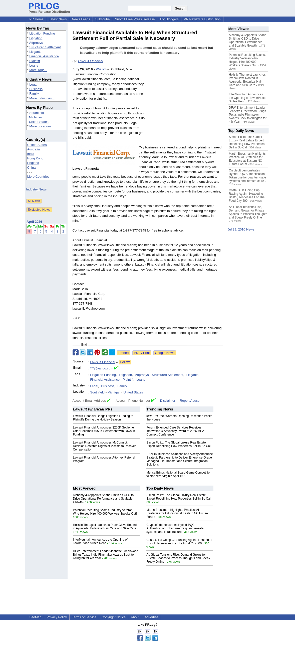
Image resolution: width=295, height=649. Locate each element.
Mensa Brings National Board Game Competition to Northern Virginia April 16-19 (178, 474)
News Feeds (81, 19)
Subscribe (102, 19)
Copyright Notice (114, 617)
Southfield (36, 113)
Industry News (36, 189)
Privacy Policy (57, 617)
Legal (33, 84)
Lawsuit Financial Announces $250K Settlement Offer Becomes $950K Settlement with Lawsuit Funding (105, 431)
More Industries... (41, 98)
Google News (164, 353)
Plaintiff (34, 61)
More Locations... (41, 126)
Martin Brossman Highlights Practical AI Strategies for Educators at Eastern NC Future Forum (177, 513)
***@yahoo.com (101, 368)
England (33, 163)
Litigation (35, 38)
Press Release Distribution (49, 10)
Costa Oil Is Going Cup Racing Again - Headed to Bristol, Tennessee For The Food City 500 (179, 541)
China (31, 167)
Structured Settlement (45, 47)
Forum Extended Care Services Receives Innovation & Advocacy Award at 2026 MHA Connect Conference (175, 431)
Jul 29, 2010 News (241, 229)
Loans (33, 65)
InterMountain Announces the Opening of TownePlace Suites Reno (100, 541)
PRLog (101, 69)
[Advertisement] (185, 103)
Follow (125, 362)
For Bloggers (169, 19)
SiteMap (36, 617)
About (135, 617)
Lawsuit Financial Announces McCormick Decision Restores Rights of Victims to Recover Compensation (104, 446)
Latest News (58, 19)
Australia (33, 149)
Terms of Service (84, 617)
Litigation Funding (42, 33)
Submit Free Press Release (135, 19)
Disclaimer (167, 400)
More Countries (38, 176)
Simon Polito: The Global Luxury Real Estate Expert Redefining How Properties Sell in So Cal (178, 444)
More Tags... (38, 70)
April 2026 (34, 222)
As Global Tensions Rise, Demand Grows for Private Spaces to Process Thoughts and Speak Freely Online (178, 558)
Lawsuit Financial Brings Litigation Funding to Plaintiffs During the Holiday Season (103, 417)
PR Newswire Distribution (202, 19)
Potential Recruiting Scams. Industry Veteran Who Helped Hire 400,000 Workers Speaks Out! (105, 511)
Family (34, 93)
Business (36, 89)
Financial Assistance (44, 56)
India (30, 154)
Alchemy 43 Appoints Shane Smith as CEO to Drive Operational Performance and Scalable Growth (103, 498)
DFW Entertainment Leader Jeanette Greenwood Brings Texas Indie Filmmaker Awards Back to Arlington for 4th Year (105, 554)
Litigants (35, 52)
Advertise (151, 617)
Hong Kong (35, 158)
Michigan (35, 117)
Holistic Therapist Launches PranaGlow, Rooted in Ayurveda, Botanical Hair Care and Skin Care (105, 526)
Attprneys (36, 43)
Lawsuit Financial (90, 61)
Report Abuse (190, 400)
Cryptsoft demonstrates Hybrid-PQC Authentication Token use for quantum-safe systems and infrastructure (174, 528)
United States (39, 122)
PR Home (37, 19)
